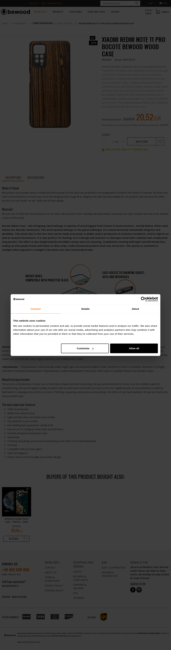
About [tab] (135, 308)
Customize (85, 348)
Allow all (134, 348)
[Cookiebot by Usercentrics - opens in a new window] (143, 299)
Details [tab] (85, 308)
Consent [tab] (36, 308)
